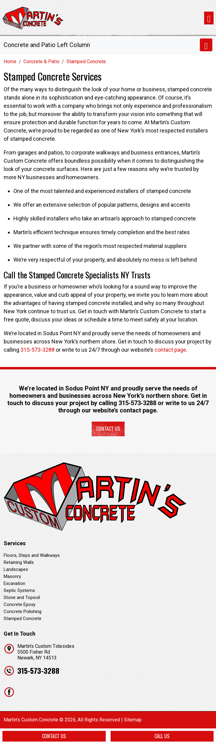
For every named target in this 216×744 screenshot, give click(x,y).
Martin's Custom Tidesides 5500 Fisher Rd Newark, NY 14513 (45, 652)
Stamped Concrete (22, 618)
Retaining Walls (19, 562)
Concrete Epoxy (19, 604)
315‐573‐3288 (137, 403)
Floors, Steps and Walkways (32, 555)
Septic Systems (19, 590)
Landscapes (16, 569)
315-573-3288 (37, 350)
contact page (170, 350)
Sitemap (133, 720)
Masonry (12, 576)
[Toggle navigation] (209, 18)
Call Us (161, 736)
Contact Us (108, 428)
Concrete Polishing (22, 611)
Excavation (14, 583)
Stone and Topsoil (22, 597)
